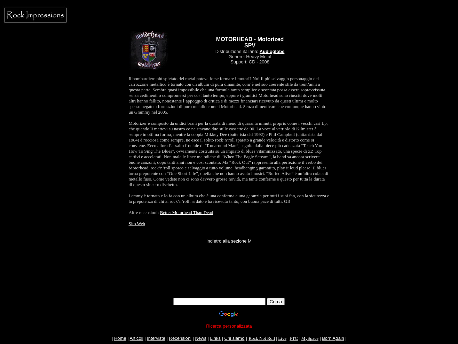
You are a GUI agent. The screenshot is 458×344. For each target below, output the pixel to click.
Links (215, 338)
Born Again (333, 338)
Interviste (156, 338)
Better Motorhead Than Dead (186, 212)
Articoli (136, 338)
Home (120, 338)
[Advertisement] (229, 282)
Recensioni (180, 338)
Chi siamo (234, 338)
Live (282, 338)
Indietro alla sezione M (229, 241)
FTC (294, 338)
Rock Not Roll (261, 338)
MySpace (309, 338)
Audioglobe (272, 51)
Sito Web (137, 223)
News (200, 338)
